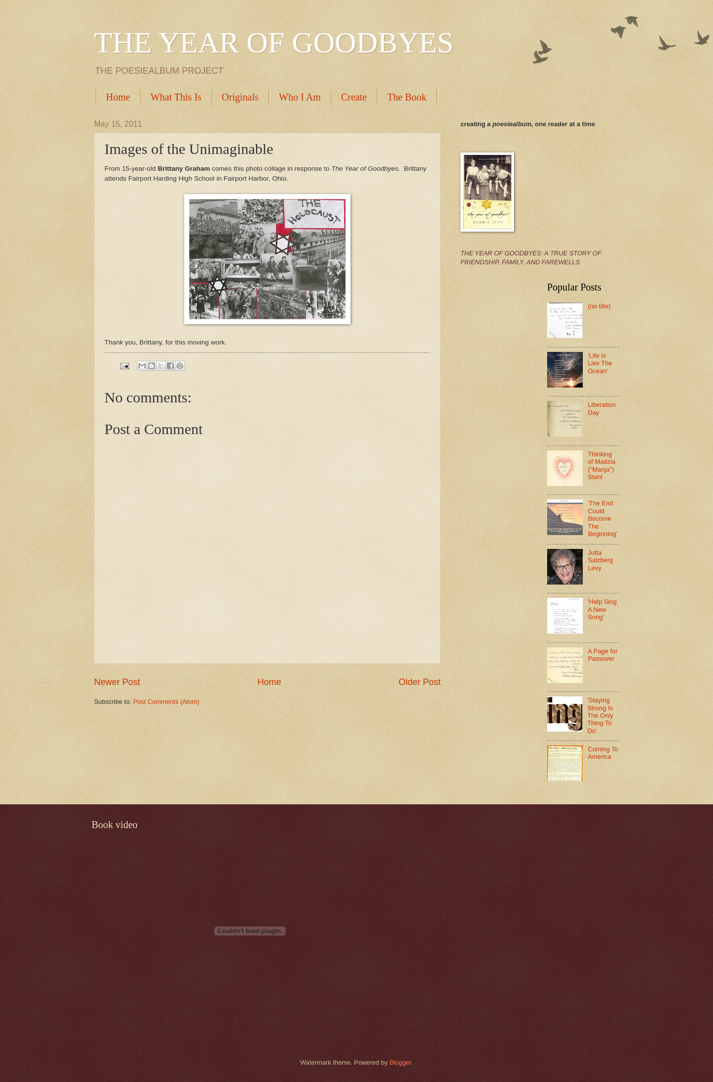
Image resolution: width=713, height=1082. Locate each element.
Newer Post (117, 682)
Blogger (400, 1062)
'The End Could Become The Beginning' (602, 518)
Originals (240, 97)
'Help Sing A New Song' (602, 609)
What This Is (176, 97)
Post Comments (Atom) (166, 701)
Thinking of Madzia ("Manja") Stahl (601, 465)
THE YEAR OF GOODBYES (274, 42)
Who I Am (299, 97)
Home (118, 97)
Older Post (420, 682)
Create (354, 97)
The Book (406, 97)
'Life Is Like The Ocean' (600, 363)
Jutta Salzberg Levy (600, 560)
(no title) (599, 306)
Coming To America (603, 752)
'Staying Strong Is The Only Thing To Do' (600, 715)
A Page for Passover (602, 654)
